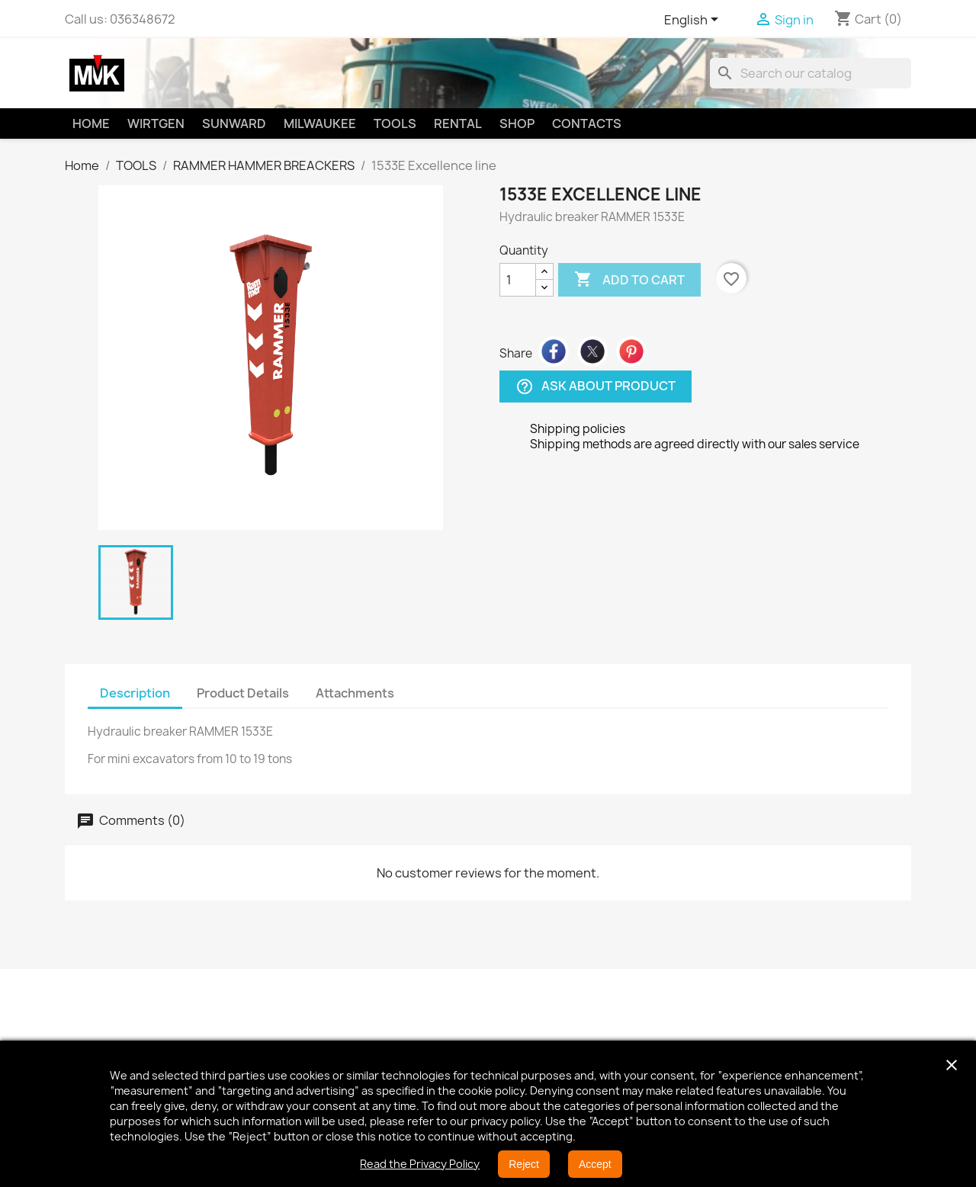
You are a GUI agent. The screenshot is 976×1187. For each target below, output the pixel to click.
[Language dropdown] (694, 20)
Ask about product (595, 386)
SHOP (517, 123)
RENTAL (458, 123)
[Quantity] (517, 280)
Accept (595, 1164)
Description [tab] (135, 693)
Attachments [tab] (355, 693)
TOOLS (395, 123)
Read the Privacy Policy (420, 1164)
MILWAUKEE (320, 123)
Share (553, 351)
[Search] (810, 73)
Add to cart (629, 280)
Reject (524, 1164)
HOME (91, 123)
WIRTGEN (156, 123)
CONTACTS (586, 123)
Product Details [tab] (243, 693)
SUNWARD (234, 123)
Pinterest (631, 351)
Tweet (592, 351)
